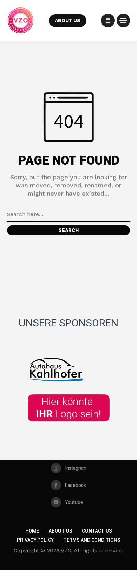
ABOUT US (67, 20)
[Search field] (68, 214)
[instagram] (68, 468)
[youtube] (67, 502)
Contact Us (97, 531)
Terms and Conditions (91, 540)
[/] (108, 20)
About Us (60, 531)
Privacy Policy (35, 540)
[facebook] (68, 485)
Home (32, 531)
